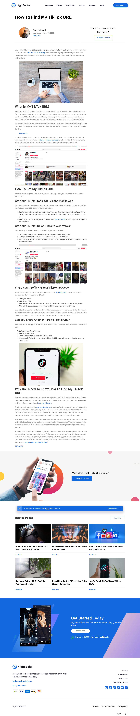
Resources (92, 5)
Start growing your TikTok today (36, 442)
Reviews (82, 5)
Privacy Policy (123, 706)
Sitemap (96, 706)
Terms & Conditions (108, 706)
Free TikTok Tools (120, 682)
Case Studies (70, 5)
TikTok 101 (37, 35)
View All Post (117, 518)
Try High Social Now (82, 478)
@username (23, 133)
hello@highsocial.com (22, 681)
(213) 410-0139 (19, 685)
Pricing (59, 5)
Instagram (49, 5)
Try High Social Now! (103, 37)
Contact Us (123, 674)
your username (60, 219)
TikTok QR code (60, 292)
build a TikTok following (36, 53)
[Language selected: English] (121, 714)
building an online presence (48, 140)
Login (102, 5)
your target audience (43, 407)
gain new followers (44, 403)
